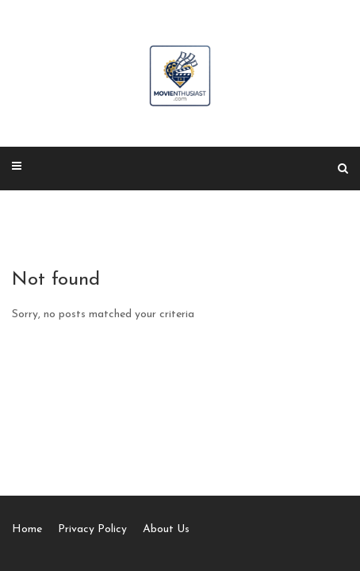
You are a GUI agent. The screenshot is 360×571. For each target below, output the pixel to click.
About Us (166, 529)
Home (27, 529)
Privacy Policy (92, 529)
